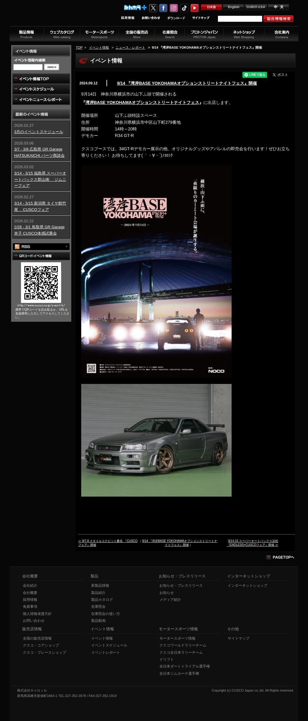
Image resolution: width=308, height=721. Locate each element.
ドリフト (166, 659)
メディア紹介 (170, 600)
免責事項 (30, 606)
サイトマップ (238, 638)
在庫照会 (98, 606)
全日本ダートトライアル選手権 (184, 666)
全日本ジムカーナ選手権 (179, 673)
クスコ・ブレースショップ (44, 652)
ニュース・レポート (130, 47)
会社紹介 (30, 585)
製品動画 (98, 621)
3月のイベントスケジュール (38, 131)
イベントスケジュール (109, 645)
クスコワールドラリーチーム (182, 645)
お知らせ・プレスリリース (181, 585)
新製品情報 (100, 585)
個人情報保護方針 (37, 614)
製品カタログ (102, 600)
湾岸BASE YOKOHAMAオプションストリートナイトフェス (142, 102)
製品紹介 (98, 593)
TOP (79, 47)
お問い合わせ (34, 621)
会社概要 (30, 593)
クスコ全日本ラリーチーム (181, 652)
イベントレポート (105, 652)
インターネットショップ (247, 585)
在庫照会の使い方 (105, 614)
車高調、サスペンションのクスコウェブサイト (49, 16)
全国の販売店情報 (37, 638)
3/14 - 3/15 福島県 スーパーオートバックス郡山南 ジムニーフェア (40, 179)
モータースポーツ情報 (177, 638)
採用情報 (30, 600)
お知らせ (166, 593)
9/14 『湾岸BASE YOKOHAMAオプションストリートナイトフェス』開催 (187, 83)
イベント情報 (99, 47)
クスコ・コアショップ (41, 645)
